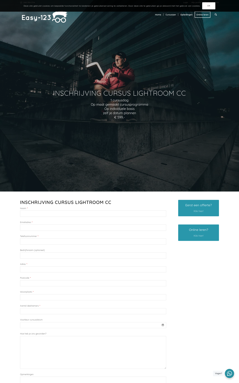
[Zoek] (216, 14)
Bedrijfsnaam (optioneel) (32, 250)
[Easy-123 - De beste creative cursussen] (50, 14)
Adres (23, 264)
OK (208, 5)
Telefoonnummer (29, 236)
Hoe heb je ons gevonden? (33, 333)
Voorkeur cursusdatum (31, 320)
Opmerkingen (27, 374)
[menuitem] (158, 14)
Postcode (25, 278)
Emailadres (26, 222)
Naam (24, 208)
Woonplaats (27, 292)
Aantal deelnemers (30, 306)
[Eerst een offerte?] (198, 208)
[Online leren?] (198, 232)
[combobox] (93, 325)
